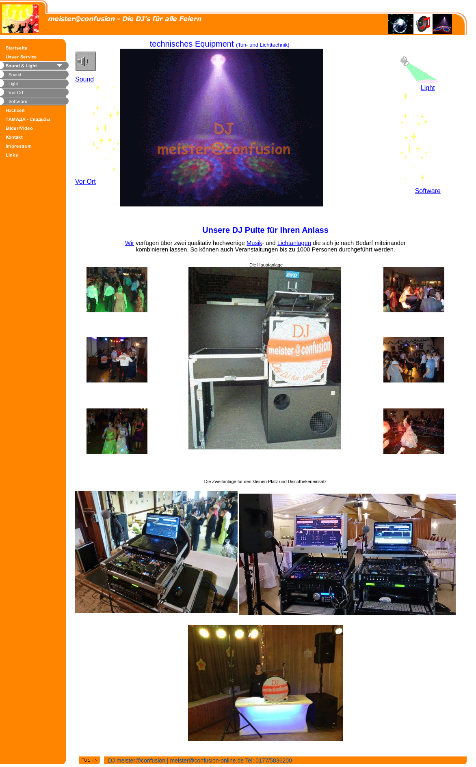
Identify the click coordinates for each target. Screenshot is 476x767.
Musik (254, 243)
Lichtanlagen (294, 243)
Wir (129, 243)
